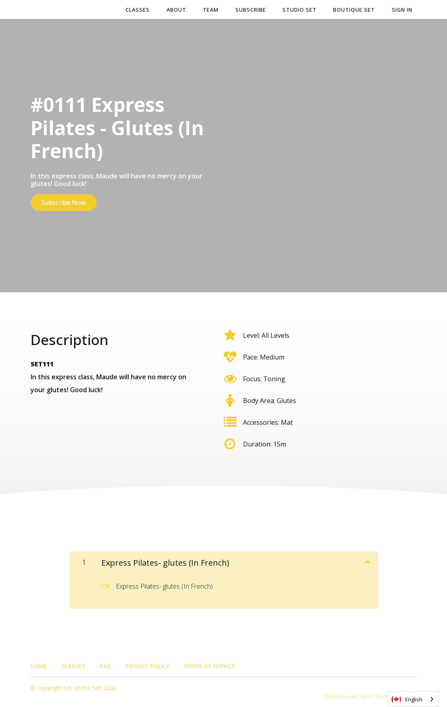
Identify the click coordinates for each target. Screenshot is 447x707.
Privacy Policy (147, 665)
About (180, 9)
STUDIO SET (301, 9)
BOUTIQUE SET (355, 9)
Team (213, 9)
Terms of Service (209, 665)
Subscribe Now (63, 202)
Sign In (402, 9)
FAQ (105, 665)
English (406, 699)
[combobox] (413, 699)
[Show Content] (367, 560)
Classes (142, 9)
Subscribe (252, 9)
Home (39, 665)
